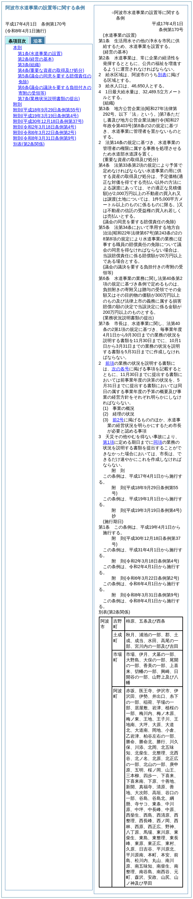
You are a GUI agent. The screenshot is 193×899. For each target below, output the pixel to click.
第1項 (108, 442)
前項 (109, 363)
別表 (162, 74)
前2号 (118, 419)
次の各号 (120, 368)
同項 (157, 442)
